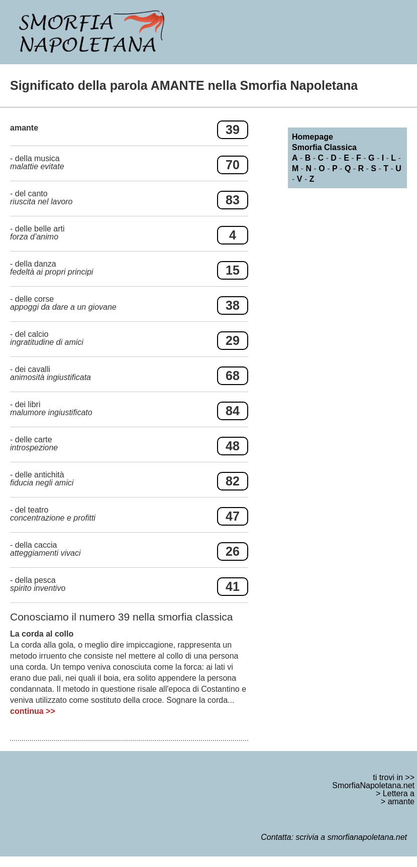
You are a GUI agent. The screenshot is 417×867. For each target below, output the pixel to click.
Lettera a (398, 793)
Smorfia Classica (324, 147)
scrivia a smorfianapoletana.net (351, 837)
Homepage (312, 137)
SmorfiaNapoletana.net (373, 785)
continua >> (32, 711)
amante (401, 801)
